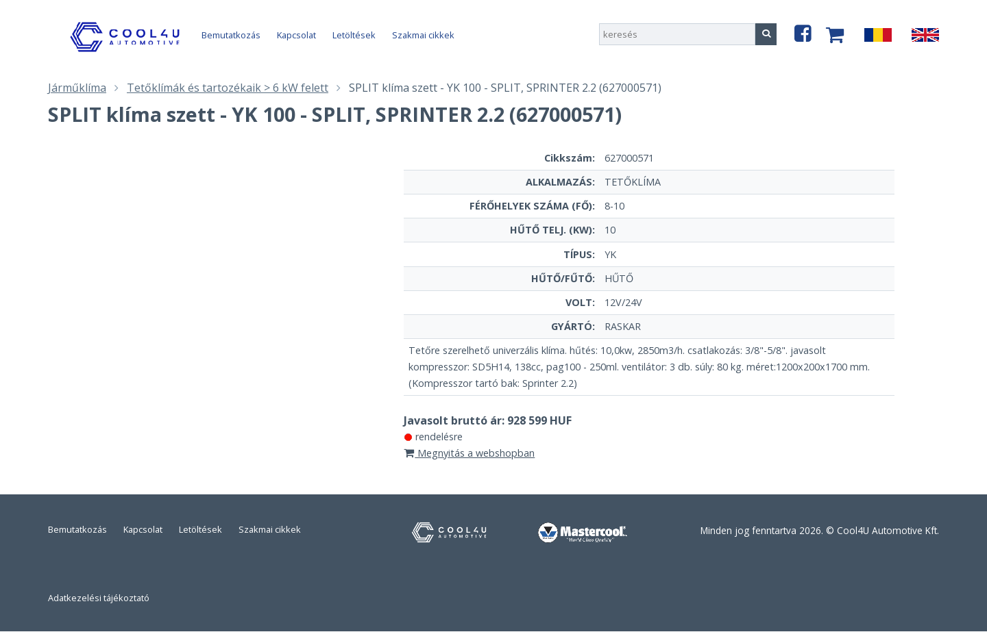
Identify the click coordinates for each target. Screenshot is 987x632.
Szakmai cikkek (423, 35)
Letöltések (354, 35)
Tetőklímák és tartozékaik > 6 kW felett (227, 87)
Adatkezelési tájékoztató (98, 598)
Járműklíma (77, 87)
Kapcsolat (296, 35)
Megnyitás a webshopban (469, 452)
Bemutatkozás (231, 35)
